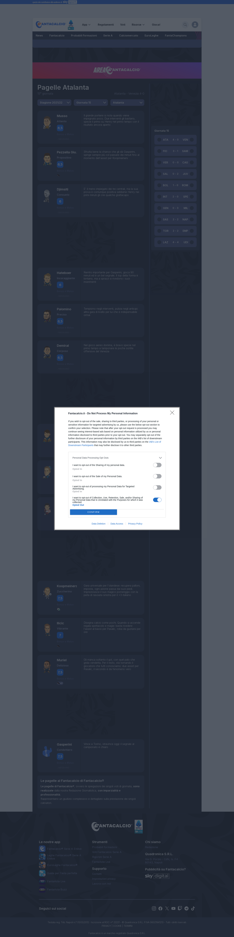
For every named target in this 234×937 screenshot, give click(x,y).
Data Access (116, 523)
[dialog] (117, 468)
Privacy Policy (135, 523)
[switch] (157, 465)
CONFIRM (93, 512)
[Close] (173, 414)
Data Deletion (98, 523)
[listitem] (117, 458)
